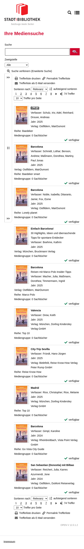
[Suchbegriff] (37, 52)
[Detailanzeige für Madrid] (35, 108)
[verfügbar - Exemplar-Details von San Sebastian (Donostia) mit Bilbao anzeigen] (71, 492)
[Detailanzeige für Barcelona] (37, 146)
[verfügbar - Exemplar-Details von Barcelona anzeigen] (71, 183)
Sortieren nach (22, 89)
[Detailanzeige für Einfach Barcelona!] (42, 228)
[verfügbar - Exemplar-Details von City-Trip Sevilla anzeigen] (71, 381)
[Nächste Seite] (56, 94)
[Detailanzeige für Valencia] (36, 310)
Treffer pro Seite (33, 98)
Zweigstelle (11, 59)
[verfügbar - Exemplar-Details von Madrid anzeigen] (71, 140)
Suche (8, 44)
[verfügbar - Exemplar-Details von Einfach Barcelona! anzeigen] (71, 260)
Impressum (9, 541)
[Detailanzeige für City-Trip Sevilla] (40, 349)
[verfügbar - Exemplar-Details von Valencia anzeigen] (71, 342)
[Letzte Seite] (61, 94)
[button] (75, 51)
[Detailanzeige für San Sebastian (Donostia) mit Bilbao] (52, 465)
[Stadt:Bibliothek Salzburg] (22, 14)
